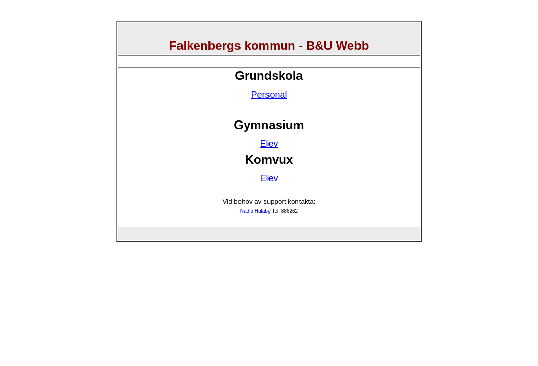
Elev (269, 144)
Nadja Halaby (255, 211)
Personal (269, 94)
